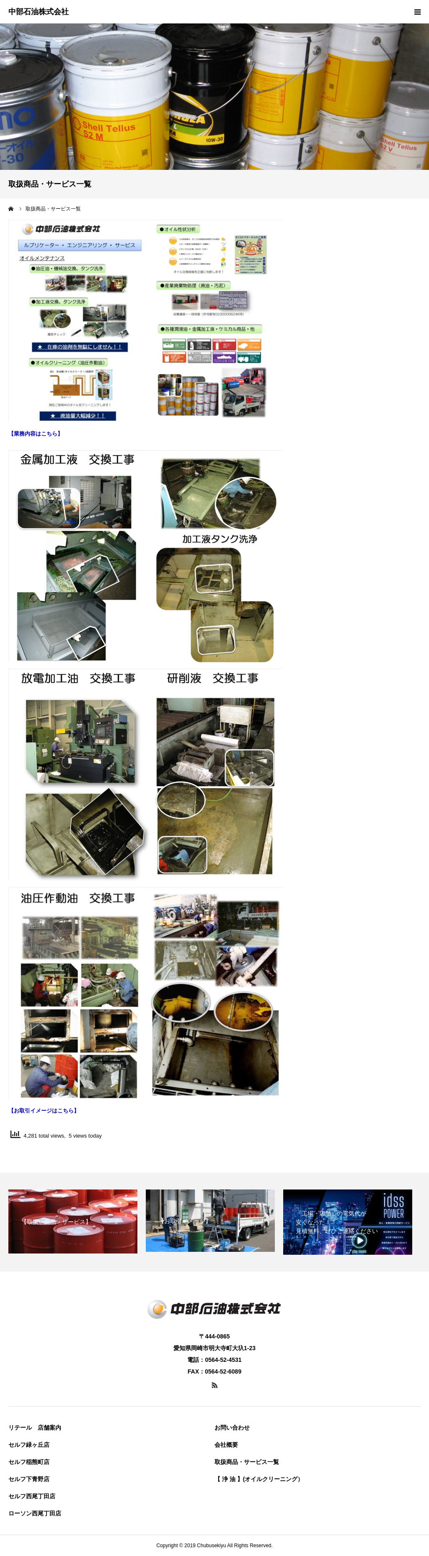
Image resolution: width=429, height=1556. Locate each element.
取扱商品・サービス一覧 (246, 1462)
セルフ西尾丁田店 (31, 1496)
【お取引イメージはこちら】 (43, 1110)
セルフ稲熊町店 (28, 1462)
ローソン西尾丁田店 (34, 1513)
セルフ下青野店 (28, 1479)
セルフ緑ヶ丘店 (28, 1444)
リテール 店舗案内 (34, 1427)
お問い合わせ (232, 1427)
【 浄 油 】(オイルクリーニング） (258, 1479)
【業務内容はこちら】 (35, 434)
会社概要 (226, 1444)
